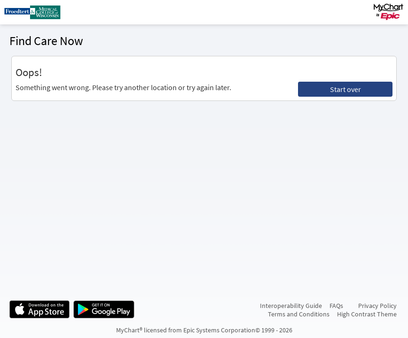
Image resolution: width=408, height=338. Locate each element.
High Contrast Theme (367, 314)
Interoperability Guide (291, 305)
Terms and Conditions (299, 314)
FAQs (336, 305)
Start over (345, 89)
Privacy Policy (377, 305)
